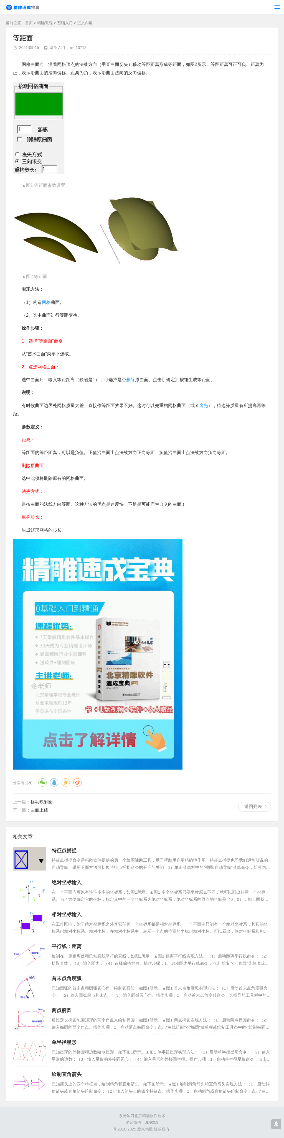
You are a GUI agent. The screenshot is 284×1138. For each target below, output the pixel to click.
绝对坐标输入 (67, 882)
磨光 (203, 405)
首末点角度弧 (67, 978)
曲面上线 (39, 810)
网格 (46, 302)
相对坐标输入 (67, 914)
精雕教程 (45, 23)
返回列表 (253, 806)
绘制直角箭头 (67, 1074)
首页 (29, 23)
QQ (54, 782)
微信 (42, 782)
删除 (130, 379)
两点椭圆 (62, 1010)
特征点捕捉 (64, 850)
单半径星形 (64, 1042)
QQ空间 (66, 782)
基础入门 (65, 23)
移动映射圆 (42, 801)
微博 (77, 782)
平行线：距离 (67, 946)
